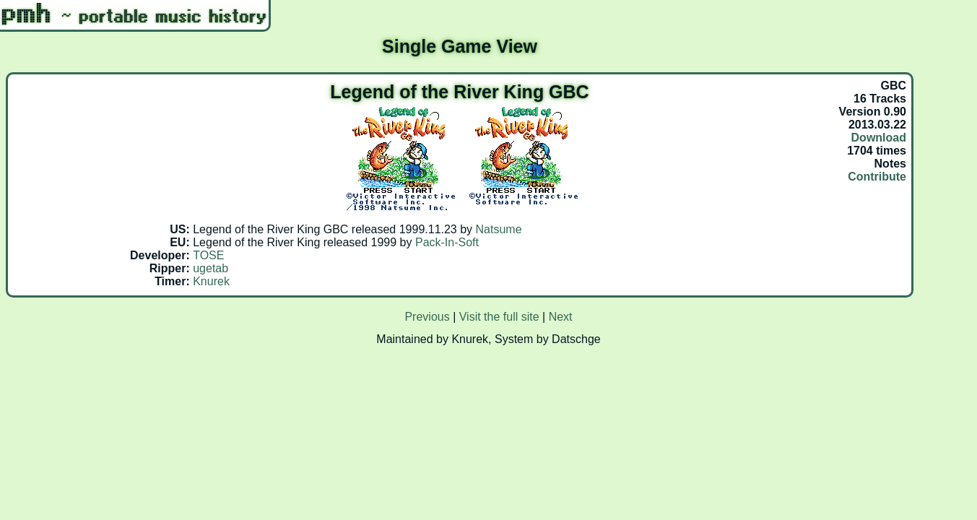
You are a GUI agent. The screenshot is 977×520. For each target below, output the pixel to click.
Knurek (211, 281)
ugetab (210, 268)
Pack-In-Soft (447, 242)
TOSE (208, 255)
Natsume (499, 229)
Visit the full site (499, 317)
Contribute (877, 176)
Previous (426, 317)
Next (561, 317)
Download (878, 137)
